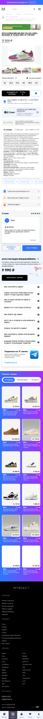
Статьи (4, 632)
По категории (22, 380)
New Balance (6, 681)
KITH (23, 684)
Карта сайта (6, 643)
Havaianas (5, 667)
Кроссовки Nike (12, 16)
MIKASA (4, 673)
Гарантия (5, 614)
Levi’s (24, 681)
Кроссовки (29, 14)
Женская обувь (9, 182)
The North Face (27, 664)
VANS (24, 673)
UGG (23, 667)
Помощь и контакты (8, 600)
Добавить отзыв (11, 248)
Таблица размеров (8, 78)
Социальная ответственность (11, 635)
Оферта (4, 641)
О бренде (18, 130)
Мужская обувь (24, 182)
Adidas (4, 653)
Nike (3, 684)
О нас (4, 624)
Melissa (4, 678)
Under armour (26, 670)
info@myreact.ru (7, 699)
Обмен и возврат (7, 609)
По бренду (9, 380)
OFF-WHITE (5, 686)
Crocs (3, 661)
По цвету (35, 380)
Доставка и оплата (33, 130)
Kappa (4, 670)
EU (16, 78)
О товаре (8, 130)
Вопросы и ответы (7, 603)
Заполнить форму (15, 278)
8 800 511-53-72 (6, 696)
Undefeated (26, 678)
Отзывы (4, 627)
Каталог (9, 14)
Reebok (24, 656)
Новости (4, 630)
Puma (24, 653)
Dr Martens (5, 664)
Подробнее (32, 2)
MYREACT (5, 675)
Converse (5, 659)
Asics (3, 656)
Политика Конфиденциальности (12, 638)
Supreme (25, 661)
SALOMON (25, 659)
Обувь (18, 14)
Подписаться (11, 363)
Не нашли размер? (35, 78)
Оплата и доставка (8, 606)
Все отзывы (32, 248)
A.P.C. (24, 675)
